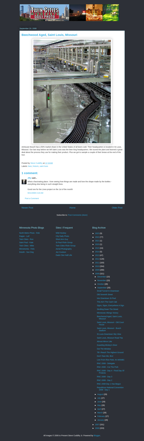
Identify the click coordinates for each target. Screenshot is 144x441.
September (102, 288)
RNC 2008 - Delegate (106, 363)
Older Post (117, 207)
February (101, 416)
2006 (97, 428)
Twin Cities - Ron (26, 239)
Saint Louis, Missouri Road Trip (110, 338)
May (99, 405)
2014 (97, 252)
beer (30, 166)
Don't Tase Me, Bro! (105, 356)
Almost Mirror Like (104, 341)
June (99, 402)
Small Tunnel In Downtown (108, 291)
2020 (97, 244)
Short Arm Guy (62, 239)
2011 (97, 263)
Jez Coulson (61, 252)
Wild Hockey (61, 233)
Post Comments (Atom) (77, 215)
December (101, 277)
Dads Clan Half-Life (64, 255)
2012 (97, 259)
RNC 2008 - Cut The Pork (107, 367)
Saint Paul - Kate (26, 242)
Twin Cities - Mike (26, 246)
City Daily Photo (62, 236)
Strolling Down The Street (107, 309)
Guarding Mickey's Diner (107, 345)
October (101, 284)
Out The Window (104, 349)
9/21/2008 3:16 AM (35, 193)
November (101, 280)
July (99, 398)
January (101, 420)
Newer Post (27, 207)
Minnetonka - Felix (27, 249)
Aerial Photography (64, 249)
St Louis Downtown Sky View (109, 334)
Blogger (97, 435)
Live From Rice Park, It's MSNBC (111, 360)
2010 (97, 266)
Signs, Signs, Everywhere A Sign (110, 305)
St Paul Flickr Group (64, 242)
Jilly (29, 178)
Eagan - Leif (24, 236)
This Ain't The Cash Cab (107, 302)
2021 (97, 241)
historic (36, 166)
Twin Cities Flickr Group (66, 246)
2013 (97, 255)
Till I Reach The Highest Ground (110, 352)
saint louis (44, 166)
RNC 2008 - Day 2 (104, 380)
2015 (97, 248)
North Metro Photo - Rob (29, 233)
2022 (97, 237)
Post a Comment (32, 198)
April (99, 409)
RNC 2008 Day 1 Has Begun (109, 384)
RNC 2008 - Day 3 (104, 377)
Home (73, 207)
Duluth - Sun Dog (26, 252)
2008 (97, 274)
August (100, 394)
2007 (97, 424)
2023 (97, 233)
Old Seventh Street (105, 294)
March (100, 413)
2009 (97, 270)
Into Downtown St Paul (106, 298)
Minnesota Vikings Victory (107, 313)
